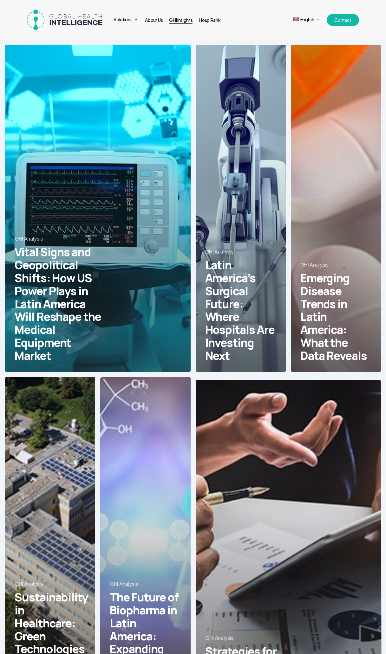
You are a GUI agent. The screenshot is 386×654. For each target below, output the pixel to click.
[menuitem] (306, 20)
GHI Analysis (29, 238)
